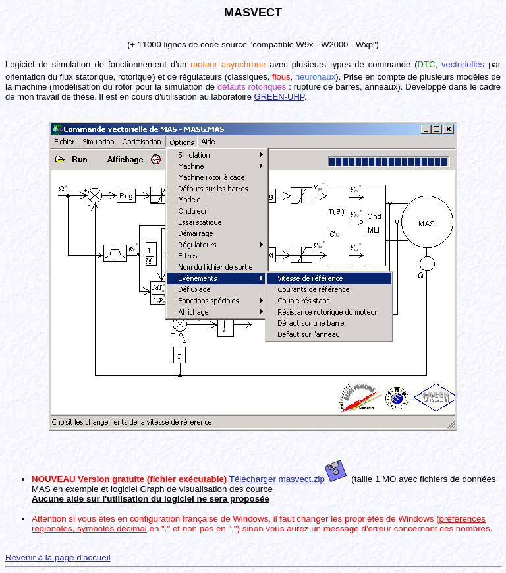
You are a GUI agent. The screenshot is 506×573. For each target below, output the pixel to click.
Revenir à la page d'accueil (58, 557)
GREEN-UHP (279, 97)
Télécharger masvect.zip (288, 479)
